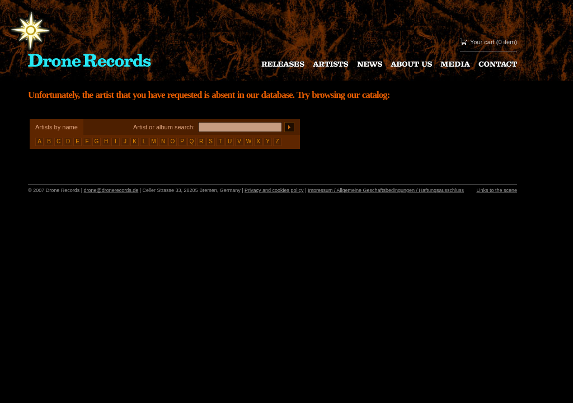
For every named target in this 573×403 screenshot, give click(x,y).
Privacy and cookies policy (274, 190)
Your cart (482, 42)
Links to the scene (496, 190)
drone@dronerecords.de (111, 190)
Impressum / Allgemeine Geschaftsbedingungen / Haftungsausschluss (386, 190)
